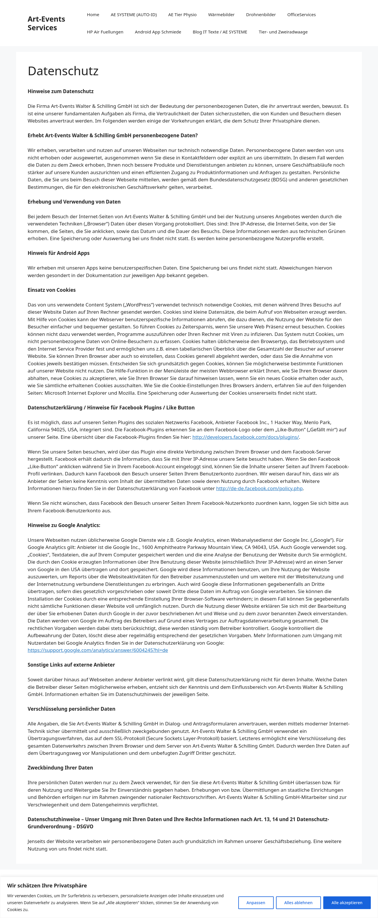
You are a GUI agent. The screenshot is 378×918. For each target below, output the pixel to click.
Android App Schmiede (158, 32)
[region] (189, 897)
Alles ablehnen (298, 902)
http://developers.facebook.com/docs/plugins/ (245, 437)
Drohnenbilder (261, 14)
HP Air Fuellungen (105, 32)
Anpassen (256, 902)
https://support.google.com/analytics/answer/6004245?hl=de (98, 650)
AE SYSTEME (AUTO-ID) (134, 14)
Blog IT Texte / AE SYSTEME (220, 32)
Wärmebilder (221, 14)
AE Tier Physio (182, 14)
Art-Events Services (46, 23)
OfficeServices (301, 14)
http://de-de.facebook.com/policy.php (259, 488)
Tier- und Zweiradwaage (283, 32)
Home (93, 14)
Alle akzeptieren (347, 902)
